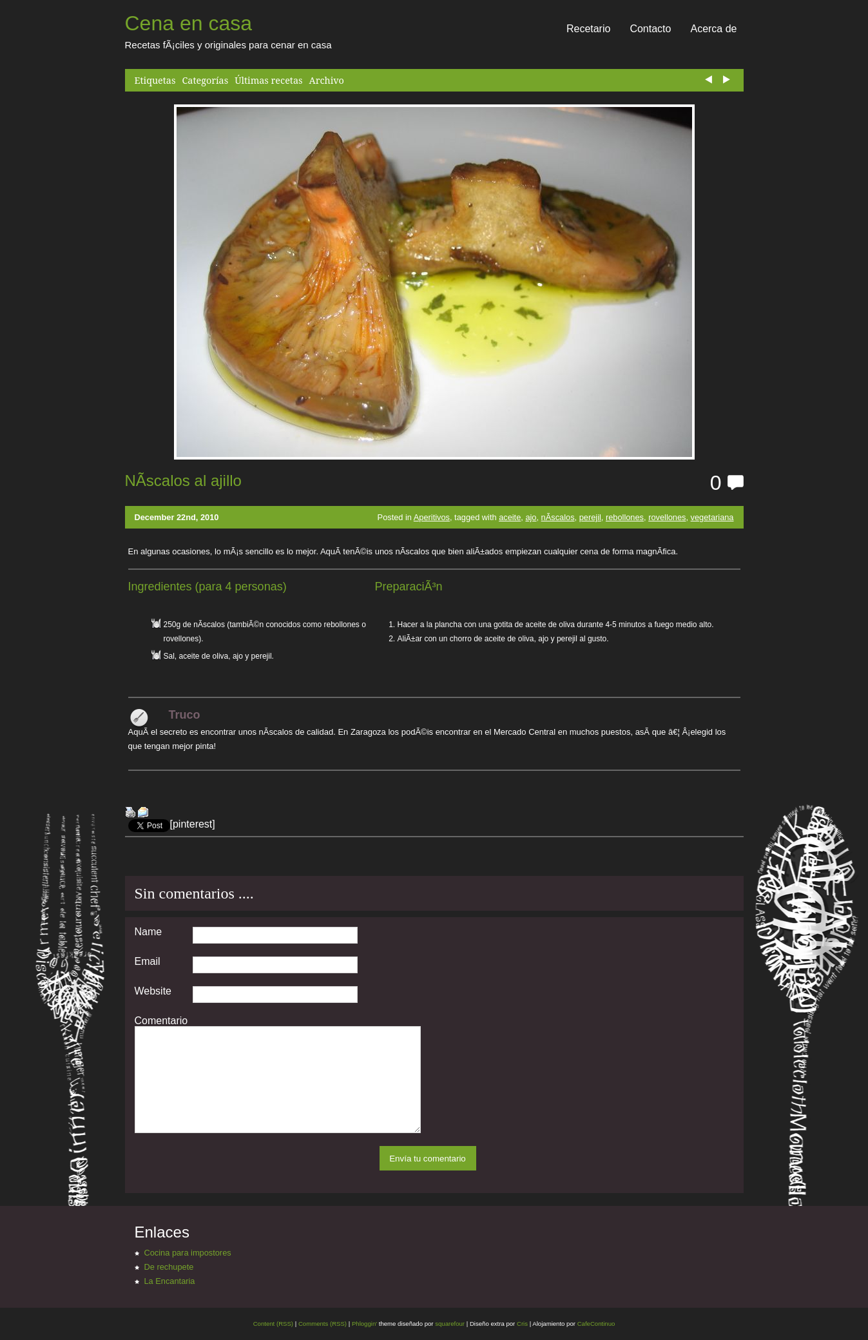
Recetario (588, 28)
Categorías (205, 80)
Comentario (161, 1021)
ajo (530, 517)
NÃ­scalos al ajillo (183, 480)
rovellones (667, 517)
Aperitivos (432, 517)
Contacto (650, 28)
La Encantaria (169, 1281)
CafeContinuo (596, 1323)
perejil (590, 517)
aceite (510, 517)
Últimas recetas (268, 80)
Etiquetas (155, 80)
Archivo (326, 80)
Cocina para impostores (187, 1252)
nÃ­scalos (558, 517)
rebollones (625, 517)
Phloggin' (364, 1323)
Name (148, 932)
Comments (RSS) (322, 1323)
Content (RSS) (273, 1323)
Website (153, 991)
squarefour (449, 1323)
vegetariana (712, 517)
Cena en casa (188, 23)
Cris (522, 1323)
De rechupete (169, 1267)
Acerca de (713, 28)
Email (147, 961)
